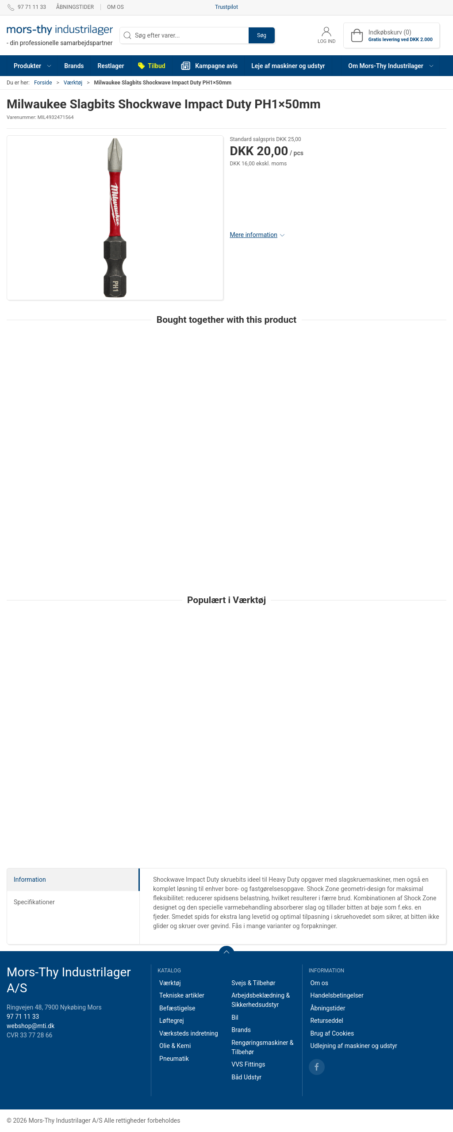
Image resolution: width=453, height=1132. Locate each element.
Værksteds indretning (188, 1033)
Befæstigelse (177, 1008)
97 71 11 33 (23, 1016)
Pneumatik (174, 1058)
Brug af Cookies (332, 1033)
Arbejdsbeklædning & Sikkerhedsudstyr (260, 1000)
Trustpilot (226, 7)
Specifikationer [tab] (34, 902)
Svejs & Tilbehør (253, 983)
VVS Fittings (248, 1064)
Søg (261, 35)
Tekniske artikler (181, 995)
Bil (234, 1017)
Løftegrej (171, 1020)
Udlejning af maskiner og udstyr (353, 1045)
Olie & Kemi (175, 1045)
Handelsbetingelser (336, 995)
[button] (32, 66)
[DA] (60, 35)
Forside (43, 83)
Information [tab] (30, 879)
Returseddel (326, 1020)
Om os (115, 7)
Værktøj (73, 83)
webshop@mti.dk (30, 1025)
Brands (241, 1029)
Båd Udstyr (246, 1077)
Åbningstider (75, 7)
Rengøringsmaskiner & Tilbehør (262, 1047)
